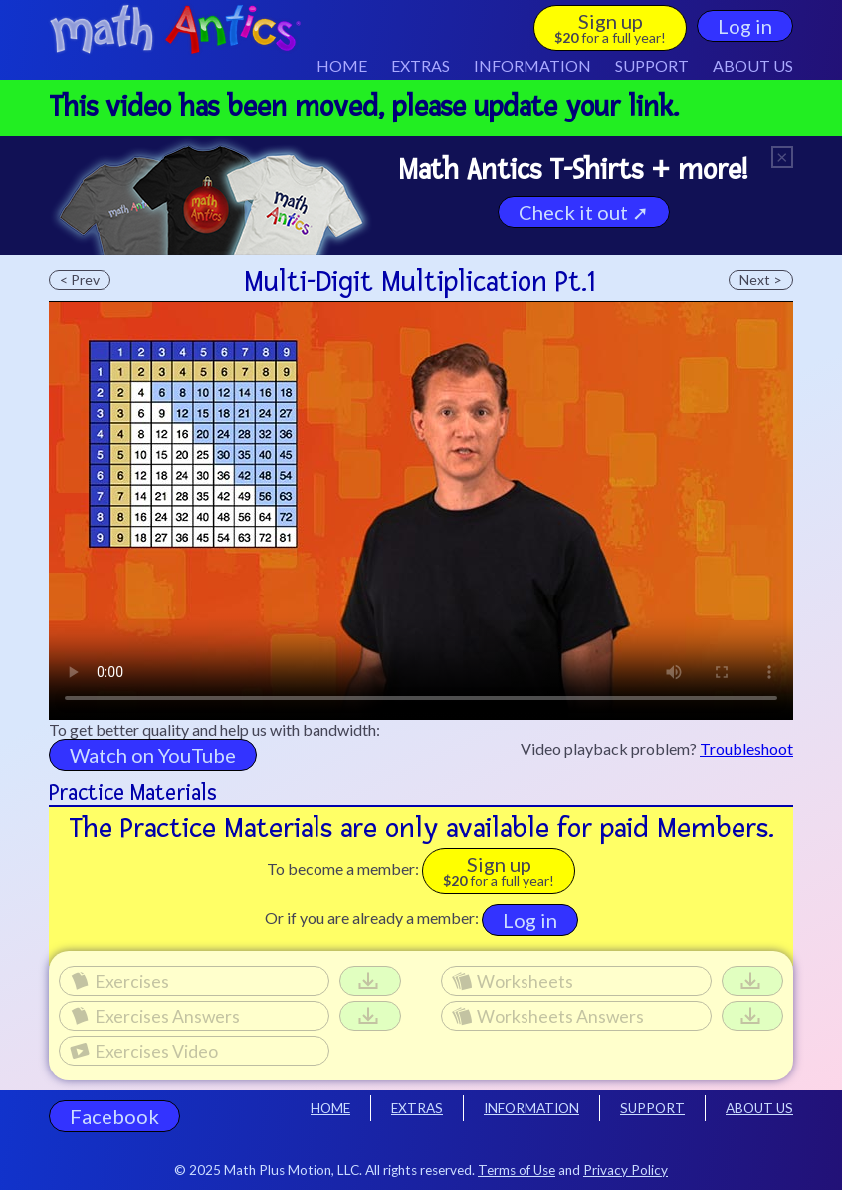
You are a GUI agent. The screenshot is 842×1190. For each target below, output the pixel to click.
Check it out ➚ (584, 212)
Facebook (114, 1116)
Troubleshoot (746, 748)
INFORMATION (531, 1108)
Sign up (610, 27)
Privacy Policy (625, 1170)
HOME (341, 65)
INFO (532, 65)
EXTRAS (420, 65)
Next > (760, 279)
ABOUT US (753, 65)
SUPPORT (652, 65)
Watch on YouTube (153, 755)
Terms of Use (516, 1170)
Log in (745, 26)
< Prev (80, 279)
